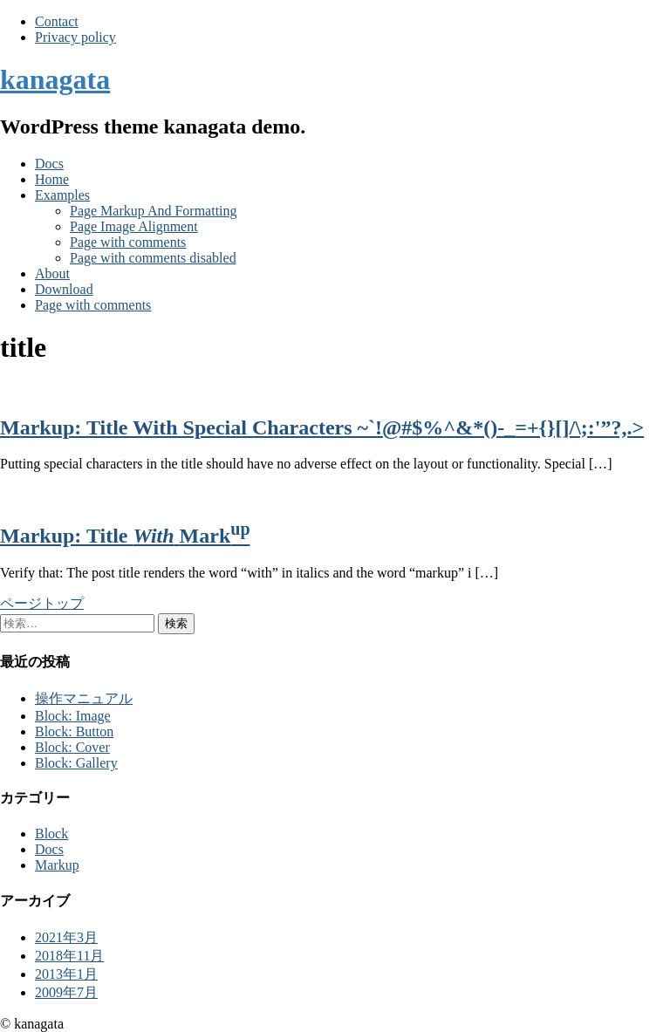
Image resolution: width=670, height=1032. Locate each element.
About (52, 273)
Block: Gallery (76, 762)
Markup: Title (125, 535)
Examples (62, 195)
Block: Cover (72, 747)
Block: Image (73, 715)
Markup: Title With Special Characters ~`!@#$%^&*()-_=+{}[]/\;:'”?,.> (322, 427)
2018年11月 (69, 955)
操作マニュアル (84, 698)
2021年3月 (66, 937)
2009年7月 (66, 992)
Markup (57, 865)
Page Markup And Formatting (153, 210)
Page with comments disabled (153, 257)
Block (51, 833)
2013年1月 (66, 974)
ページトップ (42, 603)
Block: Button (74, 731)
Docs (49, 163)
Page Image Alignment (134, 226)
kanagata (55, 79)
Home (52, 179)
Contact (57, 21)
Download (64, 289)
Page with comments (128, 242)
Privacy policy (75, 37)
